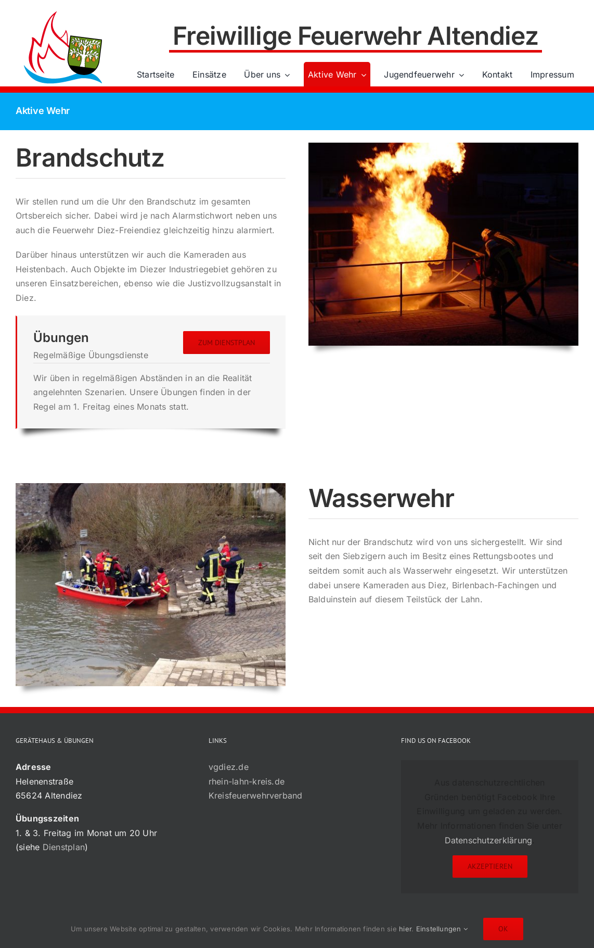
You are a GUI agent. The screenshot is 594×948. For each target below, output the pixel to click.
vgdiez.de (229, 767)
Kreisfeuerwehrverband (256, 795)
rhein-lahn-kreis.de (247, 781)
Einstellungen (442, 929)
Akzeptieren (490, 866)
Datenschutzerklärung (489, 840)
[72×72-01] (63, 12)
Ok (503, 928)
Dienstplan (64, 847)
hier (405, 929)
